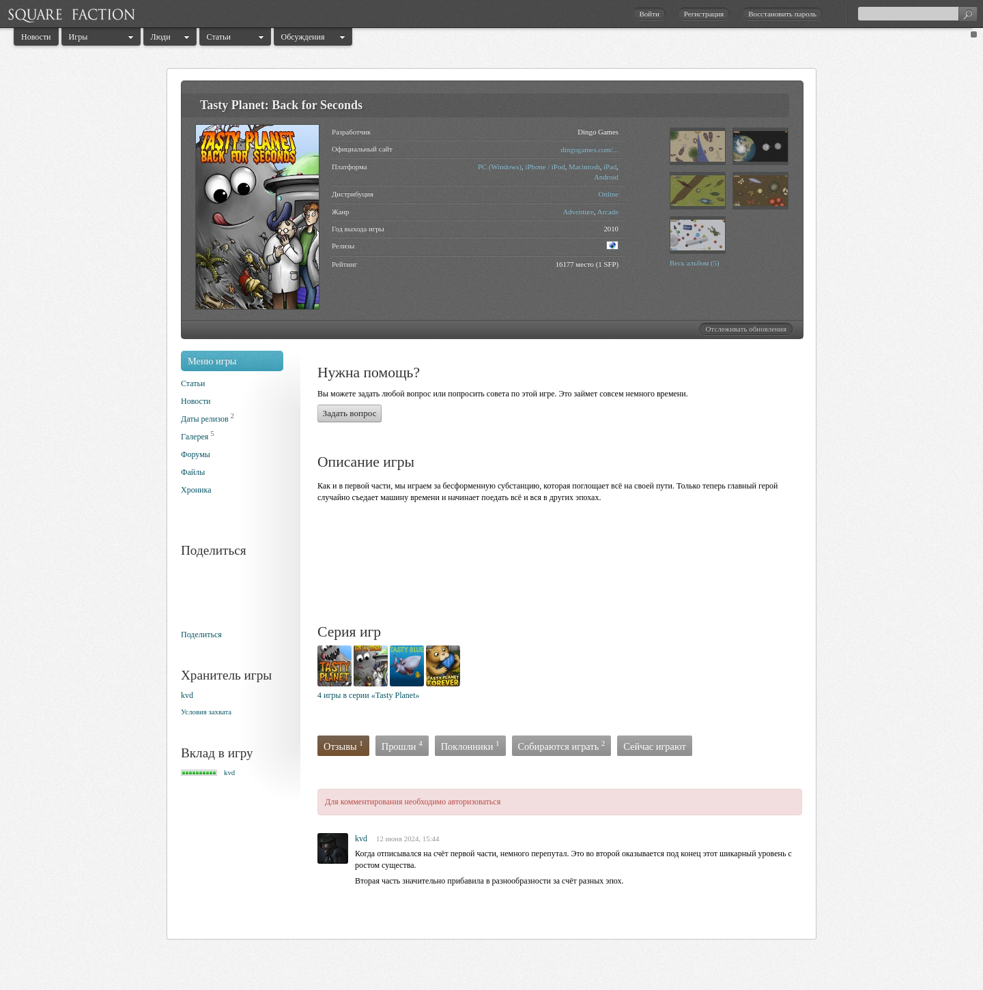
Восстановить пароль (782, 14)
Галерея (194, 436)
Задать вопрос (350, 413)
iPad (609, 166)
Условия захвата (206, 712)
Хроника (196, 490)
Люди (161, 37)
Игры (78, 37)
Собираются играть (562, 745)
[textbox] (917, 13)
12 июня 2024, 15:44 (407, 838)
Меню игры (212, 360)
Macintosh (584, 166)
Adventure (578, 211)
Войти (649, 14)
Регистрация (704, 14)
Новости (36, 37)
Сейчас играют (654, 746)
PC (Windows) (500, 166)
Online (608, 194)
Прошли (402, 745)
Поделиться (201, 634)
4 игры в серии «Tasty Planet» (368, 695)
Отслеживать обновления (745, 329)
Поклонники (470, 745)
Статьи (219, 37)
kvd (187, 695)
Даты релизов (205, 419)
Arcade (607, 211)
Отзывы (343, 745)
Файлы (193, 472)
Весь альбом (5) (695, 263)
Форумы (195, 454)
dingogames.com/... (589, 149)
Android (606, 177)
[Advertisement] (565, 565)
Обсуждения (303, 37)
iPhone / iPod (545, 166)
